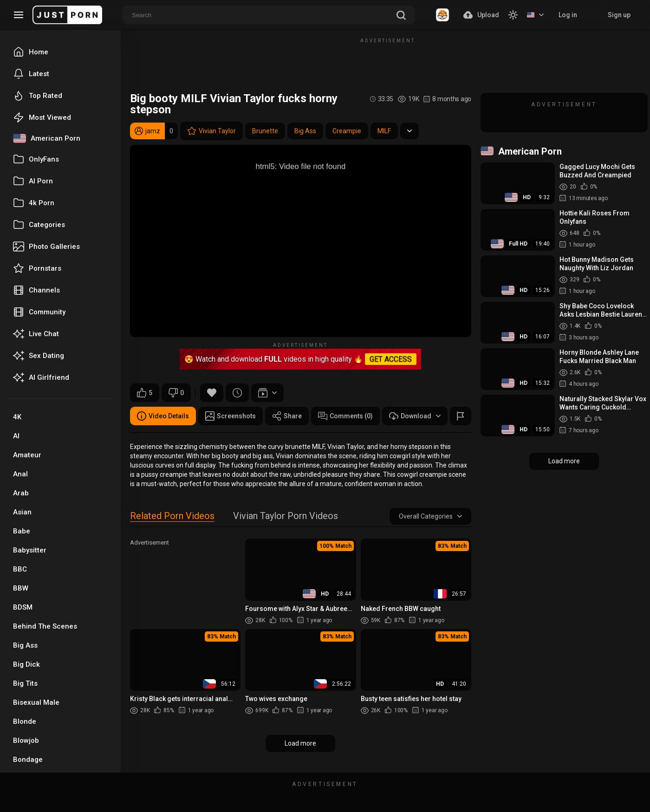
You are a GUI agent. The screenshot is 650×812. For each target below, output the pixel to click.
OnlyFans (36, 159)
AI (16, 436)
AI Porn (33, 181)
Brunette (265, 131)
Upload (481, 14)
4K (17, 417)
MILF (384, 131)
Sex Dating (38, 355)
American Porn (46, 138)
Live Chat (36, 333)
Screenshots (230, 416)
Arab (21, 493)
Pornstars (37, 268)
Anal (20, 474)
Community (39, 312)
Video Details (163, 416)
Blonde (24, 721)
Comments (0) (345, 416)
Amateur (27, 455)
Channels (36, 290)
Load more (300, 743)
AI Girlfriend (41, 377)
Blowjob (26, 740)
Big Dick (26, 664)
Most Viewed (42, 117)
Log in (568, 15)
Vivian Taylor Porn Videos (285, 516)
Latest (31, 73)
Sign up (619, 15)
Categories (39, 224)
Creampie (346, 131)
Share (287, 416)
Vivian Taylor (211, 131)
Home (30, 52)
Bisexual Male (36, 702)
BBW (20, 588)
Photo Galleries (46, 246)
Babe (21, 531)
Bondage (28, 759)
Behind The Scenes (45, 626)
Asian (22, 512)
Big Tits (25, 683)
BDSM (22, 607)
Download (415, 416)
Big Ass (25, 645)
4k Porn (33, 202)
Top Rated (37, 95)
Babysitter (29, 550)
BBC (20, 569)
